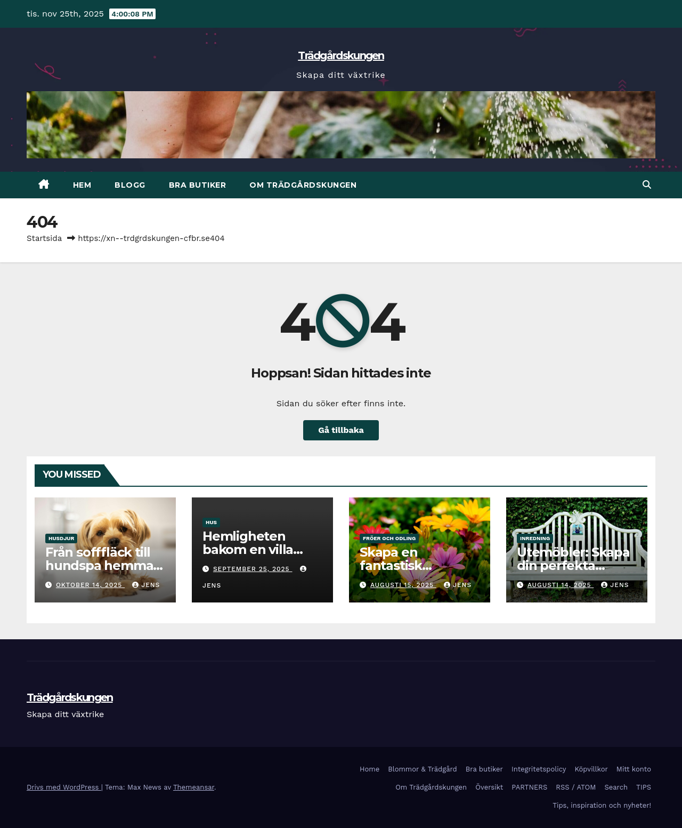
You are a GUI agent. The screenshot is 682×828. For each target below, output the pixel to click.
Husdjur (61, 538)
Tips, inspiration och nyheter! (602, 805)
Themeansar (193, 787)
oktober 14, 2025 (90, 585)
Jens (146, 585)
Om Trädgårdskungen (302, 185)
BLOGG (130, 185)
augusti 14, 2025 (560, 585)
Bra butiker (197, 185)
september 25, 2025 (253, 569)
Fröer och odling (389, 538)
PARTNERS (529, 787)
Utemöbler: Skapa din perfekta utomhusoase (573, 565)
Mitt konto (633, 769)
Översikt (489, 787)
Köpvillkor (590, 769)
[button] (647, 185)
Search (616, 787)
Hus (211, 522)
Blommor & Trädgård (422, 769)
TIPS (643, 787)
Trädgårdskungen (341, 55)
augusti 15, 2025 (403, 585)
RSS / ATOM (576, 787)
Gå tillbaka (341, 430)
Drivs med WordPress (64, 787)
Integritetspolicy (539, 769)
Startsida (44, 238)
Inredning (535, 538)
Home (369, 769)
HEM (82, 185)
